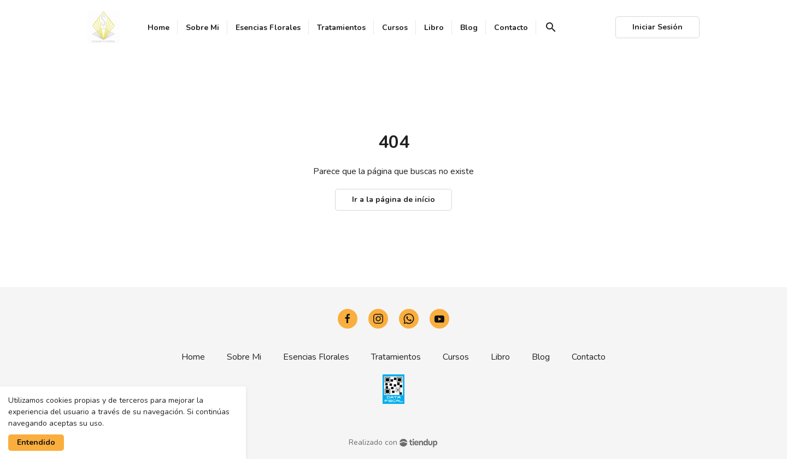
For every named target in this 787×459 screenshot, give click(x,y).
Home (193, 357)
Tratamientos (396, 357)
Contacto (589, 357)
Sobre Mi (244, 357)
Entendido (36, 442)
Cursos (456, 357)
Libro (500, 357)
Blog (541, 357)
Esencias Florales (316, 357)
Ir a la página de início (393, 199)
